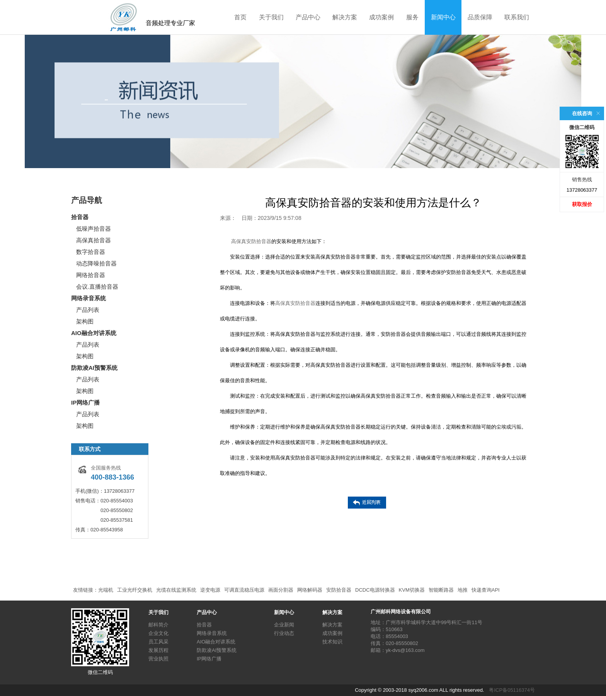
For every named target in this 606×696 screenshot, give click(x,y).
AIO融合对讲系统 (93, 333)
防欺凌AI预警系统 (94, 367)
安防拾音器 (338, 590)
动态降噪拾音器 (96, 263)
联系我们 (516, 17)
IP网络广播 (85, 402)
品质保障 (480, 17)
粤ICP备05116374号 (512, 690)
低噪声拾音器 (93, 228)
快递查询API (486, 590)
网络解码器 (309, 590)
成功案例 (381, 17)
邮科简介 (158, 625)
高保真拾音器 (93, 240)
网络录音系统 (88, 298)
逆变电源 (210, 590)
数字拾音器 (90, 251)
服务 (412, 17)
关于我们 (271, 17)
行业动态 (284, 633)
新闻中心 (443, 17)
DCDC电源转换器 (375, 590)
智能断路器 (441, 590)
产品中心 (308, 17)
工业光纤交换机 (134, 590)
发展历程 (158, 650)
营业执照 (158, 659)
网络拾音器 (90, 275)
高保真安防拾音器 (251, 241)
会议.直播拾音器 (97, 286)
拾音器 (80, 217)
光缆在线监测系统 (176, 590)
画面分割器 (280, 590)
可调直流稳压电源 (244, 590)
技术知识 (332, 642)
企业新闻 (284, 625)
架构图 (85, 321)
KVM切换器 (412, 590)
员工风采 (158, 642)
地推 (463, 590)
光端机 (105, 590)
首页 (240, 17)
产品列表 (87, 309)
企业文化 (158, 633)
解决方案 (344, 17)
